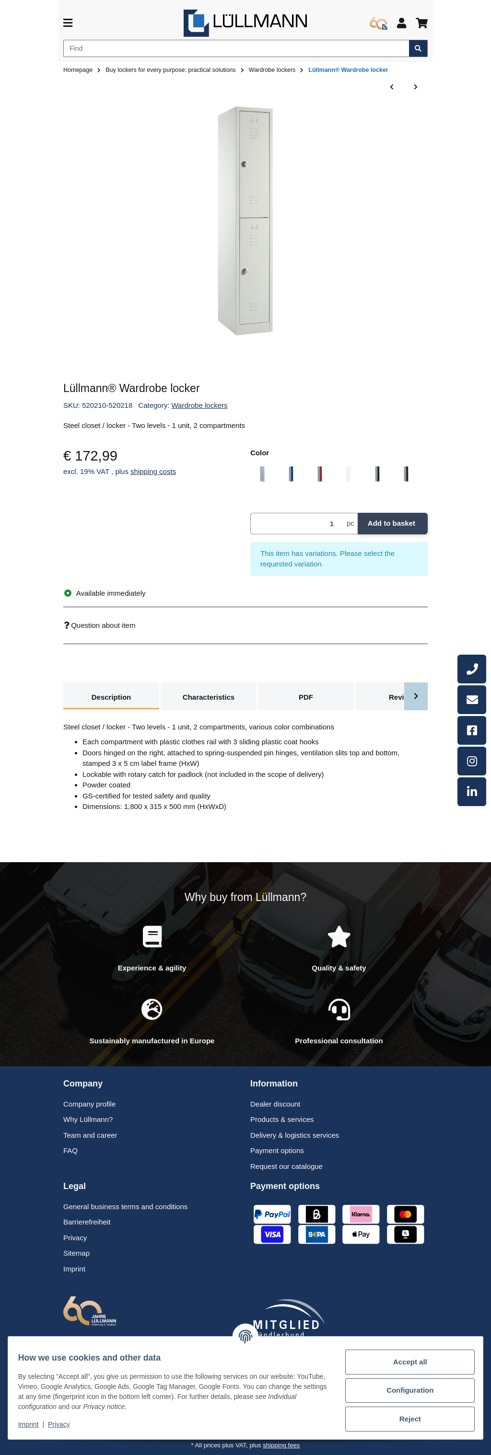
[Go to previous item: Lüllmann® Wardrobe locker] (392, 87)
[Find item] (418, 48)
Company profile (89, 1104)
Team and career (90, 1135)
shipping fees (281, 1445)
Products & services (282, 1119)
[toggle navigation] (67, 23)
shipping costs (153, 471)
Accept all (405, 1362)
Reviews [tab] (403, 697)
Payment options (277, 1150)
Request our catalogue (286, 1166)
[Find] (236, 48)
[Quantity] (296, 523)
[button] (401, 23)
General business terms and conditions (125, 1206)
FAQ (70, 1150)
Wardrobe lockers (200, 405)
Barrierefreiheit (86, 1222)
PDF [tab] (306, 697)
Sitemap (76, 1253)
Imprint (34, 1424)
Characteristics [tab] (208, 697)
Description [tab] (111, 697)
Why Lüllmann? (88, 1119)
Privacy (64, 1424)
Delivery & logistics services (294, 1135)
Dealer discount (275, 1104)
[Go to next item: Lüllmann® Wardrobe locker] (416, 87)
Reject (405, 1419)
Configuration (405, 1390)
